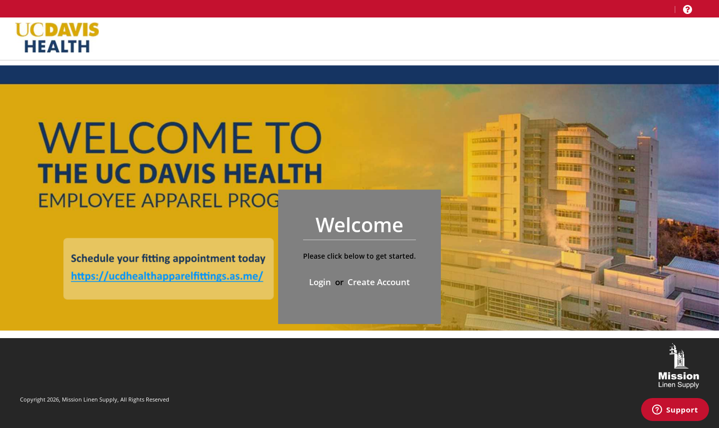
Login (320, 282)
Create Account (379, 282)
